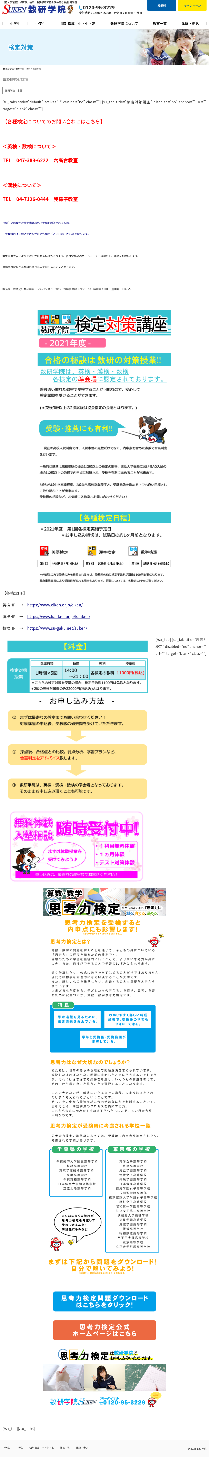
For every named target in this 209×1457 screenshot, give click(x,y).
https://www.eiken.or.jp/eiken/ (55, 604)
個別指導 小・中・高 (78, 23)
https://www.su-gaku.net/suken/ (57, 628)
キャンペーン (192, 5)
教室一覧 (160, 23)
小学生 (15, 23)
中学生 (40, 23)
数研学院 (202, 1448)
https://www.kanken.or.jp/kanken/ (58, 616)
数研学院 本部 (13, 90)
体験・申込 (190, 23)
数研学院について (124, 23)
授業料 (161, 5)
